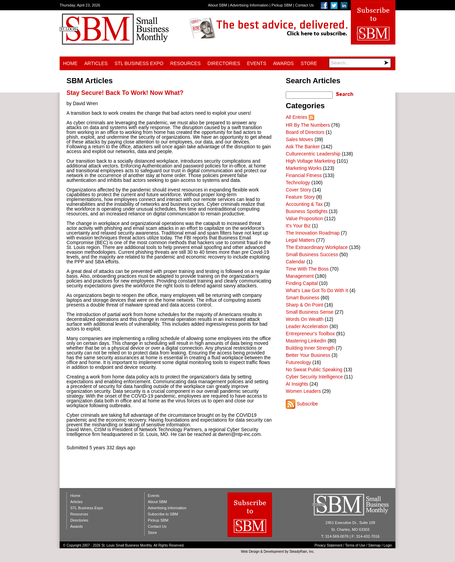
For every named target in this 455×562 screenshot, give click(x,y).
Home (70, 63)
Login (388, 545)
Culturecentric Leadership (313, 154)
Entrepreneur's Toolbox (310, 333)
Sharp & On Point (304, 305)
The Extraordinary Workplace (317, 247)
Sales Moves (299, 139)
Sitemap (374, 545)
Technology (298, 182)
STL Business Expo (138, 63)
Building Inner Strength (310, 348)
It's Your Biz (298, 225)
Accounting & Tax (304, 204)
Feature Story (300, 197)
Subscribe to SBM (163, 514)
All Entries (296, 117)
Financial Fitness (304, 175)
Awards (283, 63)
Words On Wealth (304, 319)
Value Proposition (304, 218)
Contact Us (304, 5)
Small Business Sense (309, 312)
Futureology (298, 362)
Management (300, 276)
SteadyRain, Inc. (302, 551)
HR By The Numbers (308, 125)
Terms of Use (355, 545)
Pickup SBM (282, 5)
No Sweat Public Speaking (314, 369)
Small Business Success (312, 254)
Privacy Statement (328, 545)
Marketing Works (304, 168)
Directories (224, 63)
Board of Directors (305, 132)
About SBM (217, 5)
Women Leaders (303, 391)
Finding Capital (302, 283)
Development (274, 551)
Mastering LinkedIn (306, 341)
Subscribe (307, 404)
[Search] (360, 63)
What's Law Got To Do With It (317, 290)
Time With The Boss (307, 269)
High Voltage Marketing (310, 161)
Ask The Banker (303, 146)
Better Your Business (308, 355)
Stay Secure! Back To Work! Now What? (124, 92)
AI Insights (297, 384)
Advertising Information (249, 5)
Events (256, 63)
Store (308, 63)
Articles (96, 63)
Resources (185, 63)
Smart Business (302, 297)
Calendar (295, 261)
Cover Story (298, 189)
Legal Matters (300, 240)
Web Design (250, 551)
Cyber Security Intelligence (314, 376)
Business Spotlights (307, 211)
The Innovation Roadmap (313, 233)
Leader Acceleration (307, 326)
